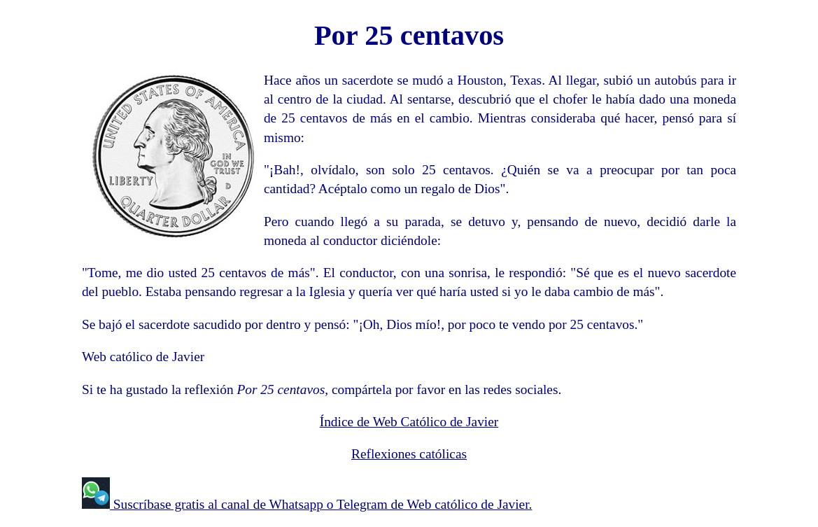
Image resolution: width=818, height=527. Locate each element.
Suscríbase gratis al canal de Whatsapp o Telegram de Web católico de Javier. (321, 504)
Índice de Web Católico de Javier (409, 421)
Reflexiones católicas (409, 454)
